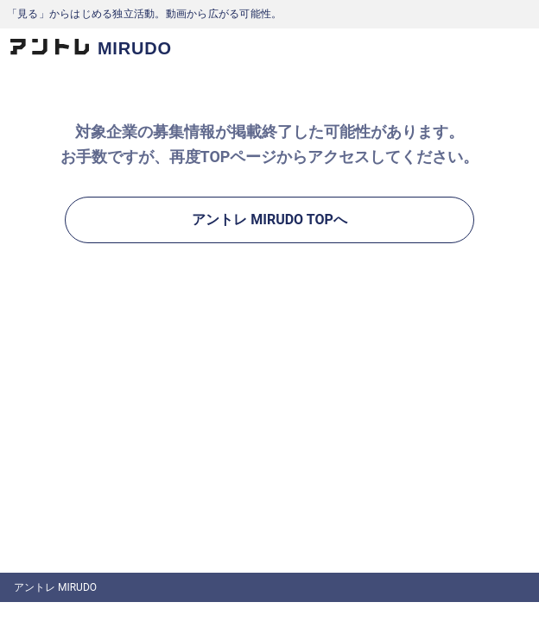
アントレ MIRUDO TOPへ (269, 219)
